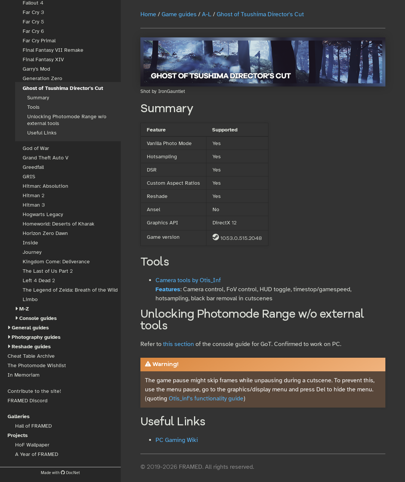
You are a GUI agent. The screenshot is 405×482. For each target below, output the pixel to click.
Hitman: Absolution (45, 186)
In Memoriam (24, 375)
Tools (33, 107)
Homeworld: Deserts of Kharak (58, 224)
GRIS (29, 176)
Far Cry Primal (39, 40)
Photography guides (36, 337)
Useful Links (42, 133)
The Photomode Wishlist (37, 365)
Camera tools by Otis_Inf (188, 280)
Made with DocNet (60, 472)
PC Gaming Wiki (177, 440)
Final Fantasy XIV (43, 59)
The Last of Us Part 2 (47, 271)
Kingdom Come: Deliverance (56, 261)
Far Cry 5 (33, 22)
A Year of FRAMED (36, 454)
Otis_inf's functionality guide (206, 398)
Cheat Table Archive (31, 356)
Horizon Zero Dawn (45, 233)
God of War (36, 148)
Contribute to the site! (34, 391)
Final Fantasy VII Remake (53, 50)
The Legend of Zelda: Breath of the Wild (70, 290)
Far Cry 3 (33, 12)
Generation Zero (42, 78)
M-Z (24, 309)
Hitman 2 (33, 195)
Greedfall (33, 167)
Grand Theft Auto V (45, 157)
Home (148, 14)
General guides (30, 327)
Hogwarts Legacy (43, 214)
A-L (206, 14)
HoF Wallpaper (32, 445)
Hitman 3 (34, 205)
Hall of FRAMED (33, 426)
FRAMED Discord (28, 400)
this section (178, 344)
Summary (38, 97)
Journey (32, 252)
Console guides (38, 318)
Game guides (179, 14)
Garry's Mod (36, 69)
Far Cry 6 (33, 31)
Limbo (30, 299)
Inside (30, 242)
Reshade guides (31, 346)
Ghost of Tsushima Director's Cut (63, 88)
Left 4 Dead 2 (39, 280)
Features (168, 289)
